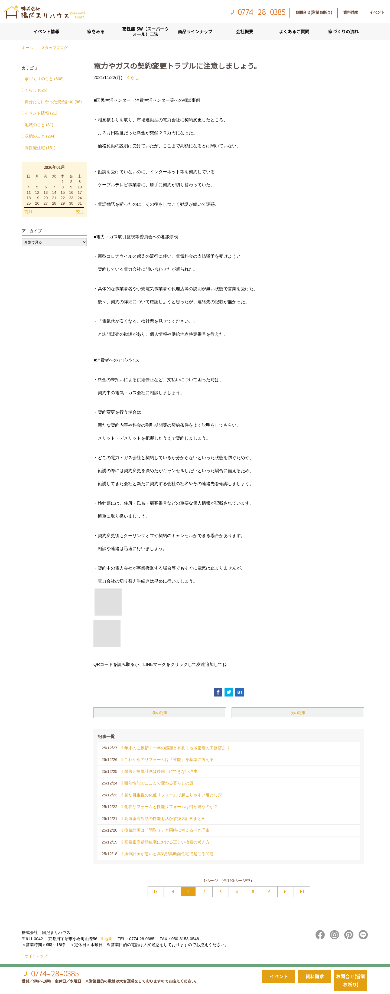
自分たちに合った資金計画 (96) (53, 101)
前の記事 (159, 713)
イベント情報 (46, 31)
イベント (377, 12)
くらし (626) (36, 90)
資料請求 (350, 12)
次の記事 (298, 713)
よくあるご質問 (294, 31)
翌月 (80, 211)
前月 (28, 211)
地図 (108, 938)
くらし (132, 77)
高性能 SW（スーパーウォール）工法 (145, 31)
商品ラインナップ (195, 31)
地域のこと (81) (39, 124)
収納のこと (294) (40, 136)
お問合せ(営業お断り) (313, 12)
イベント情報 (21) (41, 113)
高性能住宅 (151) (40, 147)
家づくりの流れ (343, 31)
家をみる (96, 31)
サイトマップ (36, 956)
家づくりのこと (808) (44, 78)
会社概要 (244, 31)
